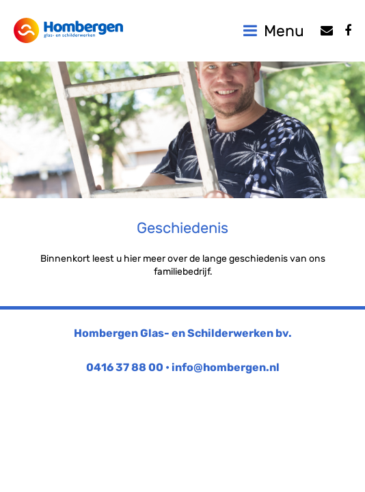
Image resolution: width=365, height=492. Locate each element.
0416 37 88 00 (124, 367)
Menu (273, 30)
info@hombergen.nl (226, 367)
